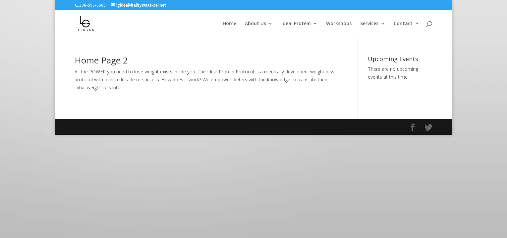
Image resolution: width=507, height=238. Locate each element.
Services (369, 23)
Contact (403, 23)
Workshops (339, 23)
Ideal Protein (296, 23)
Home (229, 23)
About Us (255, 23)
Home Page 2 (101, 60)
